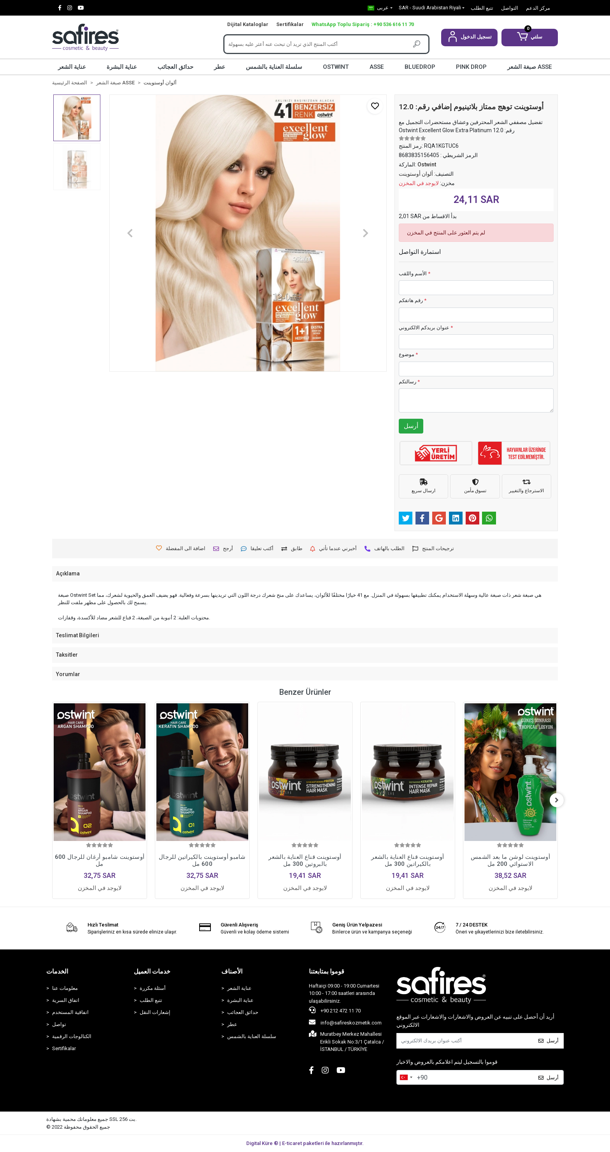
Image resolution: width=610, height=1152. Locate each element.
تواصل (59, 1024)
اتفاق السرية (65, 1000)
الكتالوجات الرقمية (71, 1036)
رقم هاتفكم (412, 300)
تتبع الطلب (482, 8)
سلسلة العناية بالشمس (274, 66)
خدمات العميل (152, 971)
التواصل (509, 8)
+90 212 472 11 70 (335, 1010)
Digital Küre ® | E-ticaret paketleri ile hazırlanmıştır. (305, 1143)
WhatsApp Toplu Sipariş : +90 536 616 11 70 (363, 24)
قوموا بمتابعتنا (326, 971)
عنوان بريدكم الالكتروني (426, 327)
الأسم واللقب (414, 273)
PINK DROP (471, 66)
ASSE (377, 66)
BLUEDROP (420, 66)
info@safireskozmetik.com (345, 1022)
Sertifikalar (290, 24)
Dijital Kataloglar (247, 24)
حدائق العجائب (175, 66)
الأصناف (231, 971)
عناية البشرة (122, 66)
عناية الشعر (72, 66)
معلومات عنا (65, 988)
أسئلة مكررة (153, 988)
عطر (219, 66)
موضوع (408, 354)
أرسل (411, 426)
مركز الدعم (538, 8)
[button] (469, 37)
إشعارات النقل (155, 1012)
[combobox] (406, 1077)
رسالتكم (409, 382)
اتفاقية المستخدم (70, 1012)
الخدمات (57, 971)
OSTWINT (336, 66)
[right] (558, 800)
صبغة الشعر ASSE (529, 66)
